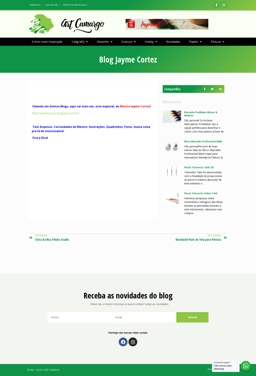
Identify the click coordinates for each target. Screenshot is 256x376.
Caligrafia (80, 42)
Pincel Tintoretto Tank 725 (199, 167)
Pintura (217, 42)
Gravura (128, 42)
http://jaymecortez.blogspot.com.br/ (55, 113)
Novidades (173, 42)
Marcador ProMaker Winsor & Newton (200, 113)
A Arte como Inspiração (47, 42)
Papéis (195, 42)
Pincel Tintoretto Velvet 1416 (200, 193)
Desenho (104, 42)
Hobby (151, 42)
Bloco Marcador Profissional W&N (203, 141)
